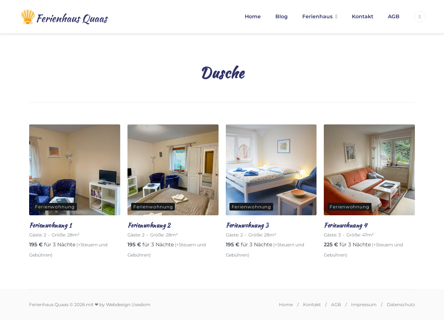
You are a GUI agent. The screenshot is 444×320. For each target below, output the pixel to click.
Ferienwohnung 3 (247, 225)
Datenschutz (401, 304)
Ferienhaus (317, 16)
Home (253, 16)
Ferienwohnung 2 (148, 225)
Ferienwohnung (55, 206)
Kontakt (362, 16)
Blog (281, 16)
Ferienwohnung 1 (50, 225)
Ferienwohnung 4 (345, 225)
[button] (16, 304)
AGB (394, 16)
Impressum (364, 304)
